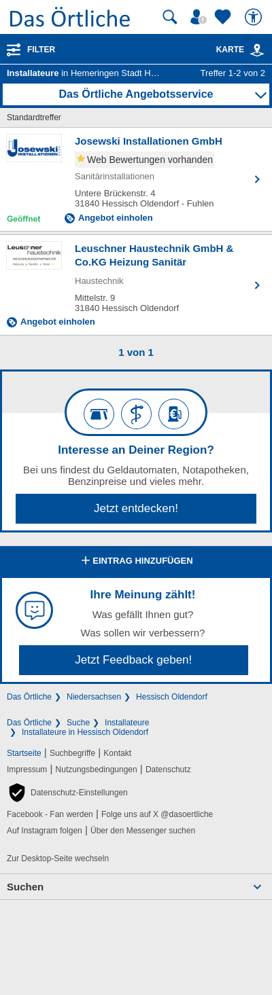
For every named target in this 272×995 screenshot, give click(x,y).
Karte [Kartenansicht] (240, 49)
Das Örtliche (29, 697)
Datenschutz (168, 769)
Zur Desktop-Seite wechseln (58, 858)
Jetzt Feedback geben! (133, 659)
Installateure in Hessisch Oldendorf (85, 732)
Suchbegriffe (72, 753)
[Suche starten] (170, 17)
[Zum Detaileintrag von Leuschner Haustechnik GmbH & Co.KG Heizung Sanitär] (136, 285)
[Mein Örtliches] (200, 17)
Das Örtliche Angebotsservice (135, 94)
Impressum (27, 769)
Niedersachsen (94, 697)
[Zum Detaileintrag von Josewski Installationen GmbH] (136, 179)
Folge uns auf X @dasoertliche (157, 814)
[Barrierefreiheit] (255, 17)
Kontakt (117, 753)
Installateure (127, 722)
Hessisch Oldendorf (171, 697)
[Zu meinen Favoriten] (224, 17)
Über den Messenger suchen (142, 830)
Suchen (25, 886)
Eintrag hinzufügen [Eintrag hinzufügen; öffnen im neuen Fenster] (135, 561)
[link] (257, 50)
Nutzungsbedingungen (96, 769)
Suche (78, 722)
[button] (67, 792)
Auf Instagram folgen (44, 830)
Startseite (24, 753)
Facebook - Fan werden (50, 814)
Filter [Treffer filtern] (41, 49)
